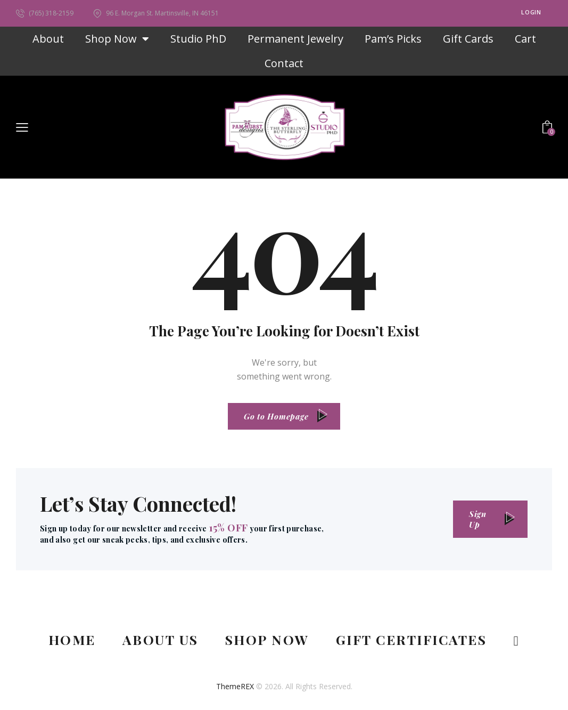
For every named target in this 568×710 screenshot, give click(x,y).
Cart (525, 38)
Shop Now (117, 39)
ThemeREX (235, 686)
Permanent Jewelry (295, 38)
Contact (284, 63)
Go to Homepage (276, 416)
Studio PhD (198, 38)
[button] (22, 127)
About (48, 38)
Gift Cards (468, 38)
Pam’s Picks (393, 38)
